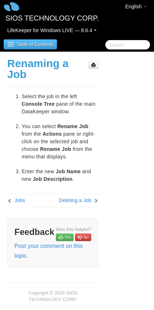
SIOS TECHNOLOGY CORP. (52, 18)
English (136, 6)
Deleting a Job (75, 200)
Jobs (19, 200)
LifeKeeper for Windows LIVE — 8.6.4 (52, 30)
